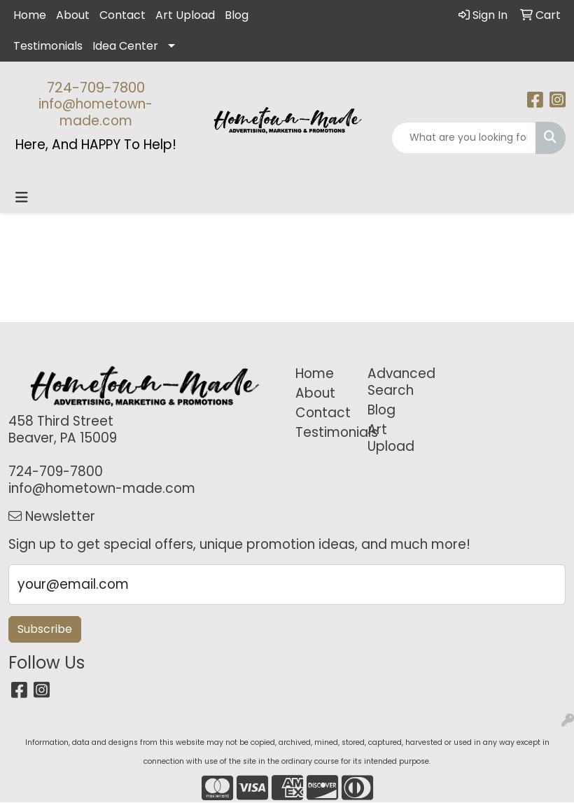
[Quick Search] (463, 138)
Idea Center (125, 46)
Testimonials (48, 46)
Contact (122, 15)
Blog (236, 15)
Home (29, 15)
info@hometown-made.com (95, 112)
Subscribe (45, 629)
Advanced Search (395, 382)
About (73, 15)
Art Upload (185, 15)
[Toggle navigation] (21, 197)
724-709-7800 (96, 87)
